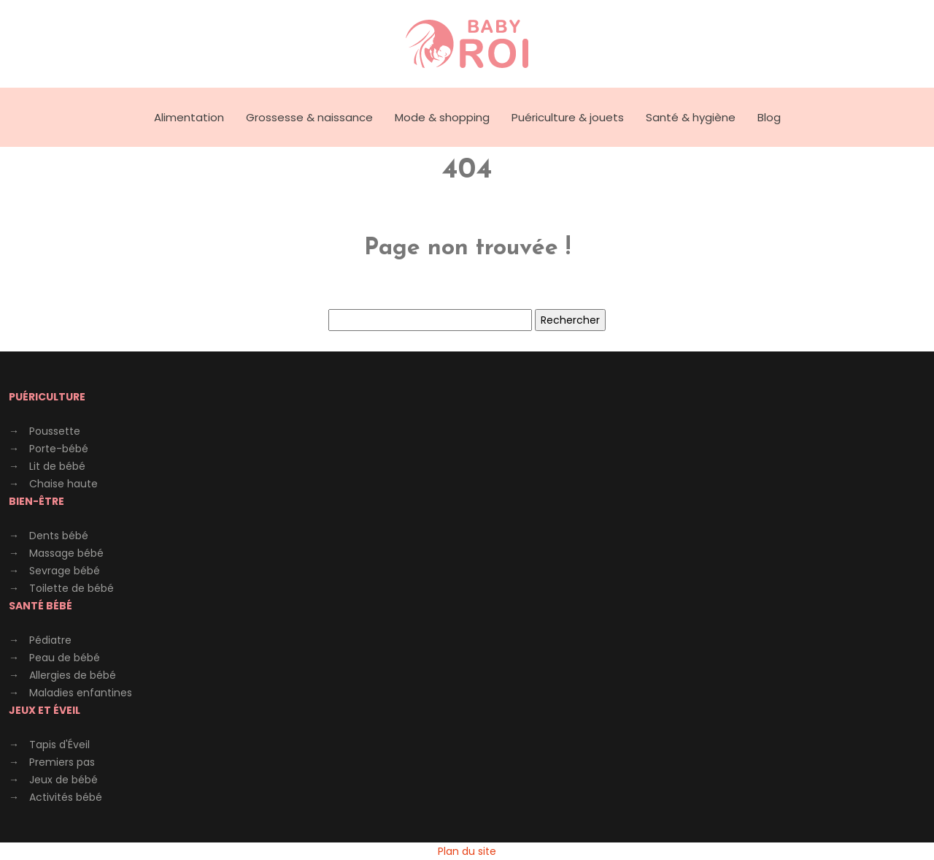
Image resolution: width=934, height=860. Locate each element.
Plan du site (467, 851)
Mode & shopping (442, 117)
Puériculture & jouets (568, 117)
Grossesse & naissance (309, 117)
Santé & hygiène (691, 117)
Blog (769, 117)
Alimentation (189, 117)
